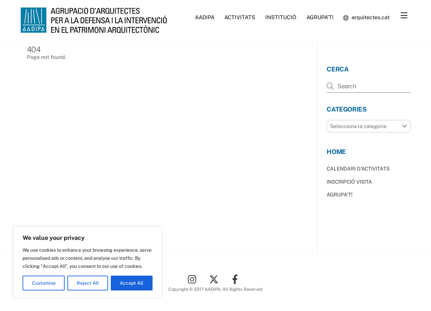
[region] (87, 262)
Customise (44, 283)
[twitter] (215, 279)
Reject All (88, 283)
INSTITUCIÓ (280, 17)
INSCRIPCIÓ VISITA (349, 182)
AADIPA (204, 17)
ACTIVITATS (239, 17)
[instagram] (194, 279)
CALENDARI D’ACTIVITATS (358, 169)
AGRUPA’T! (319, 17)
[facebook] (236, 279)
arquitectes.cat (366, 17)
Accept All (131, 283)
